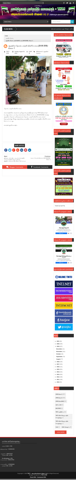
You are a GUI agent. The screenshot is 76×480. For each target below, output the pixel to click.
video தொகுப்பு (66, 427)
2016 (58, 366)
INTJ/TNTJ (58, 408)
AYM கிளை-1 (39, 51)
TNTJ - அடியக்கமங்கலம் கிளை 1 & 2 (37, 473)
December (59, 349)
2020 (58, 344)
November (59, 351)
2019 (58, 346)
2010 (58, 382)
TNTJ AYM (44, 475)
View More (61, 432)
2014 (58, 372)
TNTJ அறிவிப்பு (60, 412)
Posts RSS (33, 477)
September (59, 356)
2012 (58, 377)
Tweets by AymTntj (60, 206)
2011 (58, 379)
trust (57, 427)
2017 (58, 364)
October (58, 354)
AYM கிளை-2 (59, 397)
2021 (58, 341)
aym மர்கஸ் (58, 404)
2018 (58, 361)
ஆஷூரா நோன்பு (10, 38)
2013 (58, 374)
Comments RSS (41, 477)
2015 (58, 369)
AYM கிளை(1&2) (60, 401)
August (58, 359)
